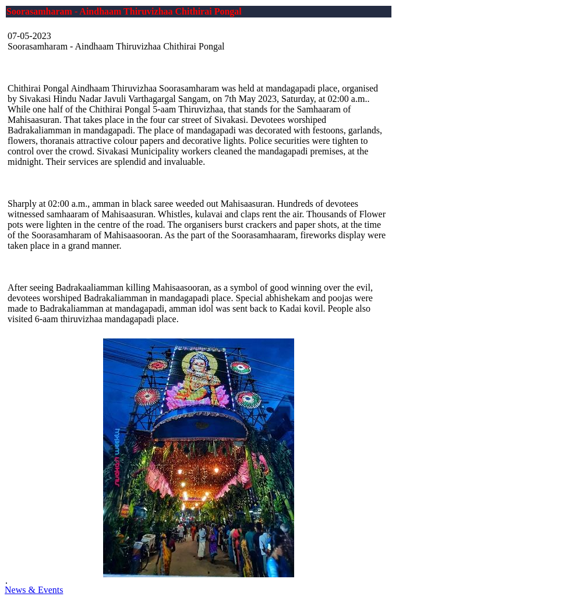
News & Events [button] (34, 590)
